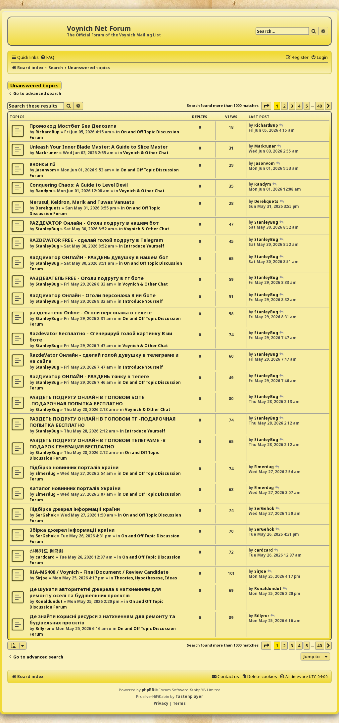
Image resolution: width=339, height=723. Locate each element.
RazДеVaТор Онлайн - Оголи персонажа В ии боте (92, 295)
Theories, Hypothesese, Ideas (145, 578)
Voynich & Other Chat (146, 153)
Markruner (46, 153)
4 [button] (299, 106)
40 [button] (319, 106)
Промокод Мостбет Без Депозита (73, 126)
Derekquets (48, 208)
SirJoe (41, 578)
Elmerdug (45, 473)
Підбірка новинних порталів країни (74, 467)
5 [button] (307, 106)
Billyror (43, 628)
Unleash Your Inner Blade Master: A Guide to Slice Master (98, 147)
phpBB (148, 689)
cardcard (45, 557)
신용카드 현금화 (46, 551)
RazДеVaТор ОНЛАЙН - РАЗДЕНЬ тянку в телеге (89, 376)
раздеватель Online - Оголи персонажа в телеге (90, 312)
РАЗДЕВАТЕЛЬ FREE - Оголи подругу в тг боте (86, 278)
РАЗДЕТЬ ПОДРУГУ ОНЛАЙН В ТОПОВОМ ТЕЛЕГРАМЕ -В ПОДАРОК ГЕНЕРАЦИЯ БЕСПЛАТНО (97, 443)
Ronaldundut (49, 601)
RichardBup (47, 132)
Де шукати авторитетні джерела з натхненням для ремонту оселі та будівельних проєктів (95, 592)
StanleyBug (47, 229)
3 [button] (292, 106)
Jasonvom (45, 170)
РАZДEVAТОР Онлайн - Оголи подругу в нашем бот (94, 223)
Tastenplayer (189, 696)
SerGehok (45, 515)
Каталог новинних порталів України (75, 488)
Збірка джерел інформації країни (72, 530)
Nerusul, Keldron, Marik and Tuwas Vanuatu (81, 202)
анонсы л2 (42, 164)
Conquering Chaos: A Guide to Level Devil (78, 185)
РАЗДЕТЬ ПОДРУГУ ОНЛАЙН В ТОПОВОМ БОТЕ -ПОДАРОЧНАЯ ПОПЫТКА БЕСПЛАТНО (86, 400)
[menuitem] (47, 57)
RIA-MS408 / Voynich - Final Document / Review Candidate (99, 572)
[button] (266, 106)
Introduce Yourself (144, 246)
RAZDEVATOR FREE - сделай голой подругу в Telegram (96, 240)
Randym (43, 191)
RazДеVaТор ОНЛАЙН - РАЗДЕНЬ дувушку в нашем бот (99, 257)
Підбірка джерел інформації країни (74, 509)
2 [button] (284, 106)
